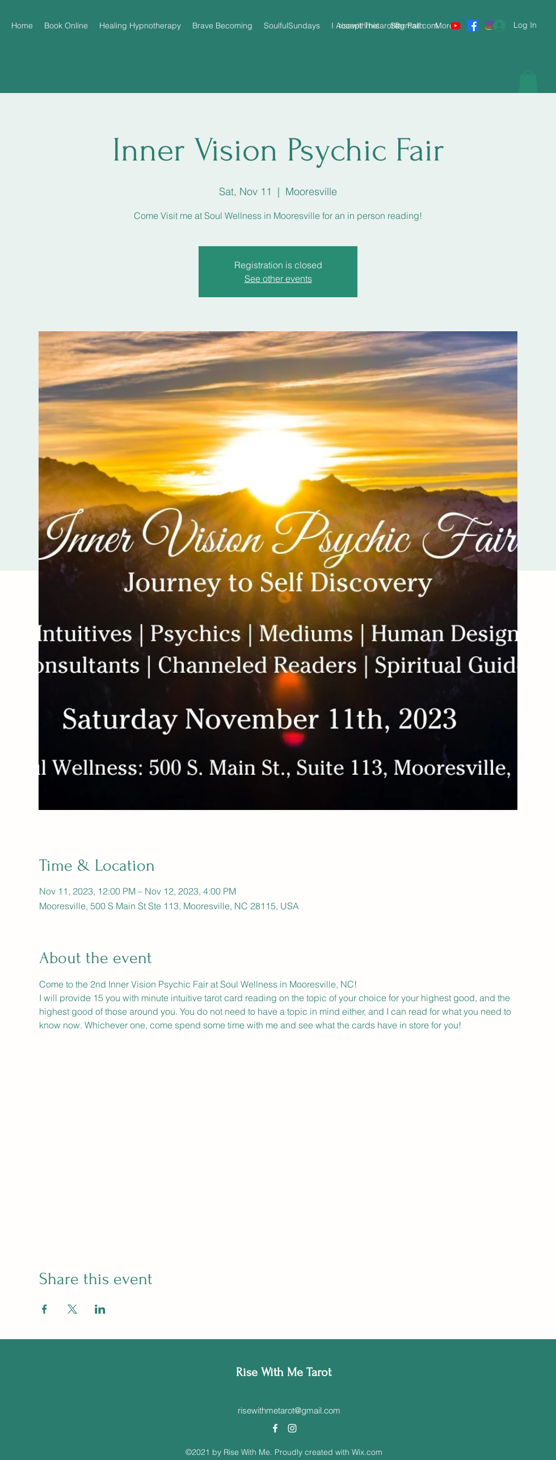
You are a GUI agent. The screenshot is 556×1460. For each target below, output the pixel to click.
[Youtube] (455, 25)
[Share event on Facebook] (44, 1309)
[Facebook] (472, 25)
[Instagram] (292, 1428)
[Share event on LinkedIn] (100, 1309)
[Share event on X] (72, 1309)
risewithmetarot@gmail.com (388, 25)
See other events (278, 278)
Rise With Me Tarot (283, 1372)
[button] (528, 81)
